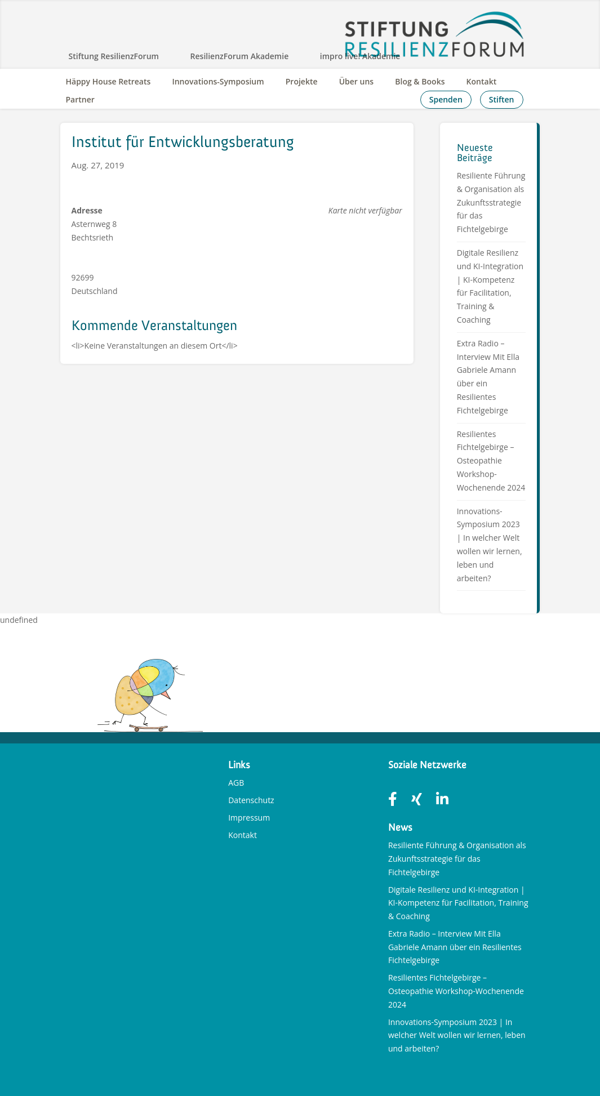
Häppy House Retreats (108, 81)
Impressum (249, 817)
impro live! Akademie (360, 56)
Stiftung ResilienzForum (114, 56)
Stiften (501, 99)
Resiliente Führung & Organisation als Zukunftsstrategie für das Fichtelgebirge (491, 202)
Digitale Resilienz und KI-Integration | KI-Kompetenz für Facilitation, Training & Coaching (458, 903)
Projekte (302, 81)
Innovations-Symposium (218, 81)
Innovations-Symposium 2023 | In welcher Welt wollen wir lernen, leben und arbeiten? (457, 1035)
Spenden (446, 99)
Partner (80, 99)
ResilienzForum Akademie (239, 56)
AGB (236, 782)
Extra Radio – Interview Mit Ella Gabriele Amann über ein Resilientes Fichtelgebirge (455, 947)
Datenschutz (251, 800)
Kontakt (481, 81)
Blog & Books (420, 81)
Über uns (356, 81)
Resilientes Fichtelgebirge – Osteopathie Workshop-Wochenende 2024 (491, 461)
